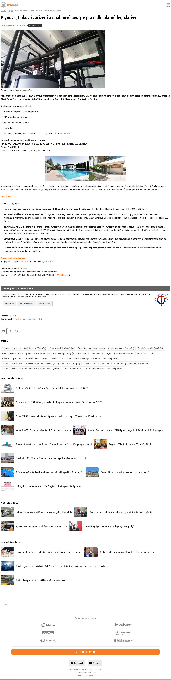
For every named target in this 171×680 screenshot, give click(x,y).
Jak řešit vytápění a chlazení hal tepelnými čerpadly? (109, 526)
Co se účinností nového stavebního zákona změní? (125, 472)
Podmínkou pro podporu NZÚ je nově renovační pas (40, 580)
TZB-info (3, 11)
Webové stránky (44, 304)
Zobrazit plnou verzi (85, 652)
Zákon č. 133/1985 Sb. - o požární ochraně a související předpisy (93, 368)
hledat (17, 331)
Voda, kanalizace (42, 353)
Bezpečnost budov (146, 353)
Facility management (123, 353)
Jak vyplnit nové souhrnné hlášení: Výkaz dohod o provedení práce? (48, 486)
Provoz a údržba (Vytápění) (62, 348)
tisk (3, 331)
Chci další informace (26, 304)
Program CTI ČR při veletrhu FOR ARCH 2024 (130, 444)
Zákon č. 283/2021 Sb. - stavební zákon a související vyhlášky (31, 368)
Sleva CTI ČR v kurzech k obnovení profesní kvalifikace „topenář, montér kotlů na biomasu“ (59, 416)
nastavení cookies (85, 676)
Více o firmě (9, 304)
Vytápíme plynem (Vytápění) (121, 348)
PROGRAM (6, 196)
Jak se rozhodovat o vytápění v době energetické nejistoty (44, 512)
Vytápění (10, 11)
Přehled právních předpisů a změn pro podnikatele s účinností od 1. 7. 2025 (52, 388)
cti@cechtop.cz (47, 261)
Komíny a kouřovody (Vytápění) (16, 353)
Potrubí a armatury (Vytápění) (91, 348)
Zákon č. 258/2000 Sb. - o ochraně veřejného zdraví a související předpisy (85, 358)
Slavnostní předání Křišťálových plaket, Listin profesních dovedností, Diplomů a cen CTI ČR (59, 402)
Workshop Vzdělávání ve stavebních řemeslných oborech (43, 430)
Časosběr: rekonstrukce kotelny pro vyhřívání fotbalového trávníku (121, 512)
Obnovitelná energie (101, 353)
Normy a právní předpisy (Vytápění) (29, 348)
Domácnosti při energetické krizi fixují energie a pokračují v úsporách (49, 552)
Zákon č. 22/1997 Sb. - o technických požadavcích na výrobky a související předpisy (41, 363)
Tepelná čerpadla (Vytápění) (150, 348)
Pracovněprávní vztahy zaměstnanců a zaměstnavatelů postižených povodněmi (54, 444)
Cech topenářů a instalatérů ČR (13, 25)
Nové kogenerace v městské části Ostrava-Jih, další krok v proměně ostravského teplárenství (60, 566)
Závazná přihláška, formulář (13, 258)
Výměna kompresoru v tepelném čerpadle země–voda (41, 526)
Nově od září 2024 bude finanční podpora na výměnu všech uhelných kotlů (51, 458)
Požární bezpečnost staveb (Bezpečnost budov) (24, 358)
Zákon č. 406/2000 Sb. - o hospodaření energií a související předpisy (116, 363)
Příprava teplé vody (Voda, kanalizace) (71, 353)
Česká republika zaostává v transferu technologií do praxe (127, 552)
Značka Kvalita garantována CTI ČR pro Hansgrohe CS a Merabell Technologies (125, 430)
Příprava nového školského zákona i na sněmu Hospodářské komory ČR (50, 472)
